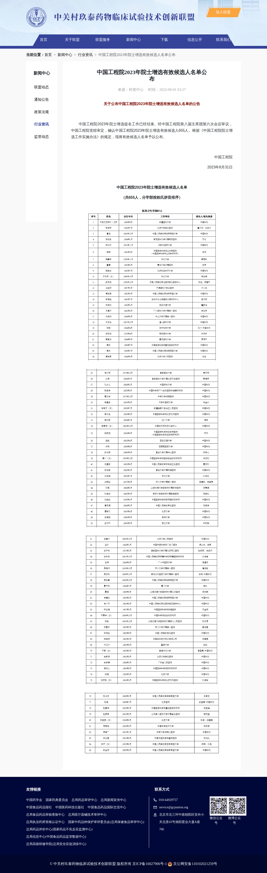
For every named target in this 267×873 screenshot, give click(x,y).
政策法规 (41, 112)
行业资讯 (85, 55)
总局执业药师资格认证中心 (45, 822)
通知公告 (41, 99)
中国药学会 (34, 800)
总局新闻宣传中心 (113, 800)
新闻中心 (133, 40)
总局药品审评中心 (84, 800)
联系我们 (223, 40)
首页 (43, 40)
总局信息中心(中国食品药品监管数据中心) (56, 836)
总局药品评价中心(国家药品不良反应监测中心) (59, 829)
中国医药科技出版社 (69, 807)
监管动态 (41, 137)
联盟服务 (102, 40)
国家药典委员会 (57, 800)
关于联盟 (72, 40)
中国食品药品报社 (39, 807)
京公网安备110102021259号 (195, 864)
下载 (164, 40)
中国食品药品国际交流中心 (107, 807)
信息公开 (194, 40)
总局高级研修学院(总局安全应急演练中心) (56, 844)
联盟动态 (41, 87)
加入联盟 (223, 12)
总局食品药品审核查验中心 (45, 814)
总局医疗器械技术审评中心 (87, 814)
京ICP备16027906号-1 (149, 864)
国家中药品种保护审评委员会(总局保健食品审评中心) (106, 822)
